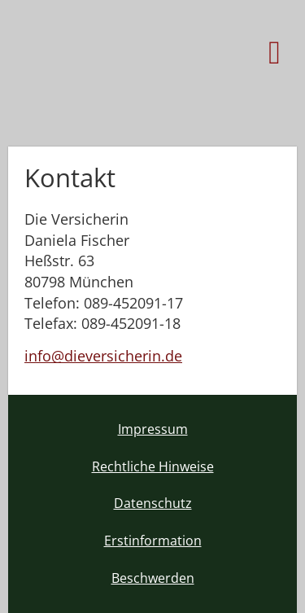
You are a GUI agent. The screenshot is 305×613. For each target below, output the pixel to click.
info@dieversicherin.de (103, 356)
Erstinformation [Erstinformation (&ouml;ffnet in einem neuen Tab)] (153, 541)
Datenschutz (153, 503)
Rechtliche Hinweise (153, 466)
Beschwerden (152, 578)
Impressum (153, 429)
